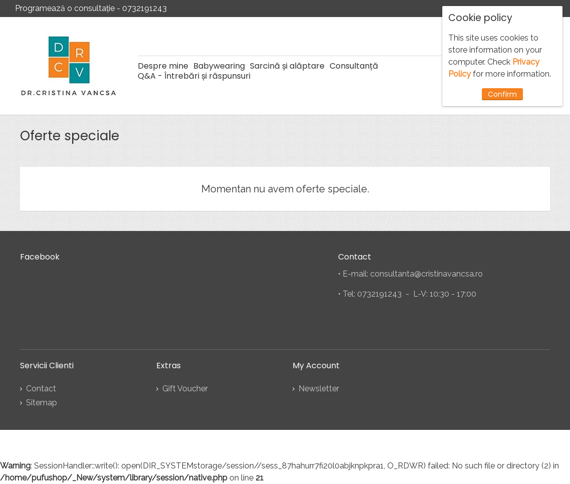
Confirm (502, 94)
